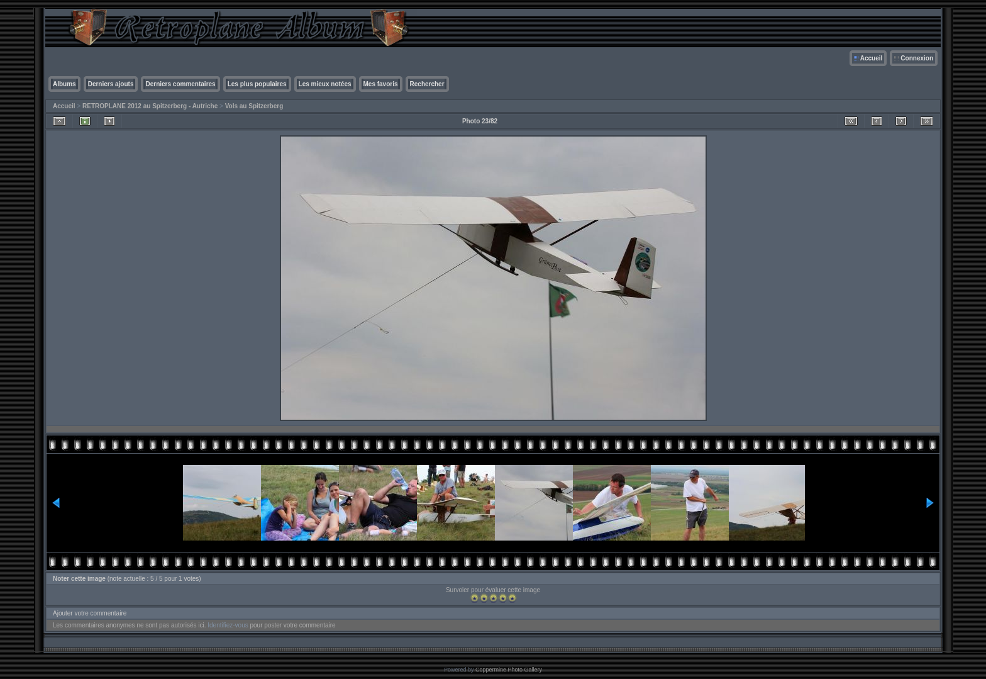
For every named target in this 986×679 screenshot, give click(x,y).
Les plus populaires (257, 84)
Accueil (871, 58)
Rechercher (427, 84)
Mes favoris (380, 84)
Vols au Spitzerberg (254, 106)
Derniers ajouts (111, 84)
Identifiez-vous (228, 625)
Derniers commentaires (180, 84)
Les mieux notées (325, 84)
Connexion (916, 58)
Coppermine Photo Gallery (508, 669)
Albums (64, 84)
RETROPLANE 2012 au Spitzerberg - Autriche (150, 106)
